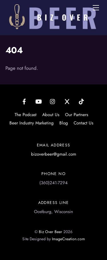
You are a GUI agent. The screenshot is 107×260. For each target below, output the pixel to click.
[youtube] (38, 101)
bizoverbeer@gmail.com (53, 154)
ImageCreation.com (68, 239)
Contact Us (83, 123)
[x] (67, 101)
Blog (63, 123)
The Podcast (26, 115)
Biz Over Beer (50, 232)
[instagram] (52, 101)
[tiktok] (81, 101)
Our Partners (76, 115)
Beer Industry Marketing (31, 123)
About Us (50, 115)
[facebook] (24, 101)
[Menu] (96, 7)
